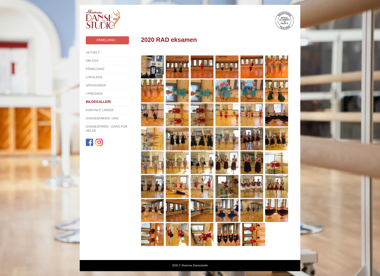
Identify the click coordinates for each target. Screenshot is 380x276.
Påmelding (95, 69)
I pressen (94, 93)
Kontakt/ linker (100, 110)
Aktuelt (93, 52)
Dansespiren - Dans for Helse (106, 128)
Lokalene (94, 77)
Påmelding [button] (105, 40)
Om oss (92, 60)
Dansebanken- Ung (102, 118)
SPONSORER (96, 85)
